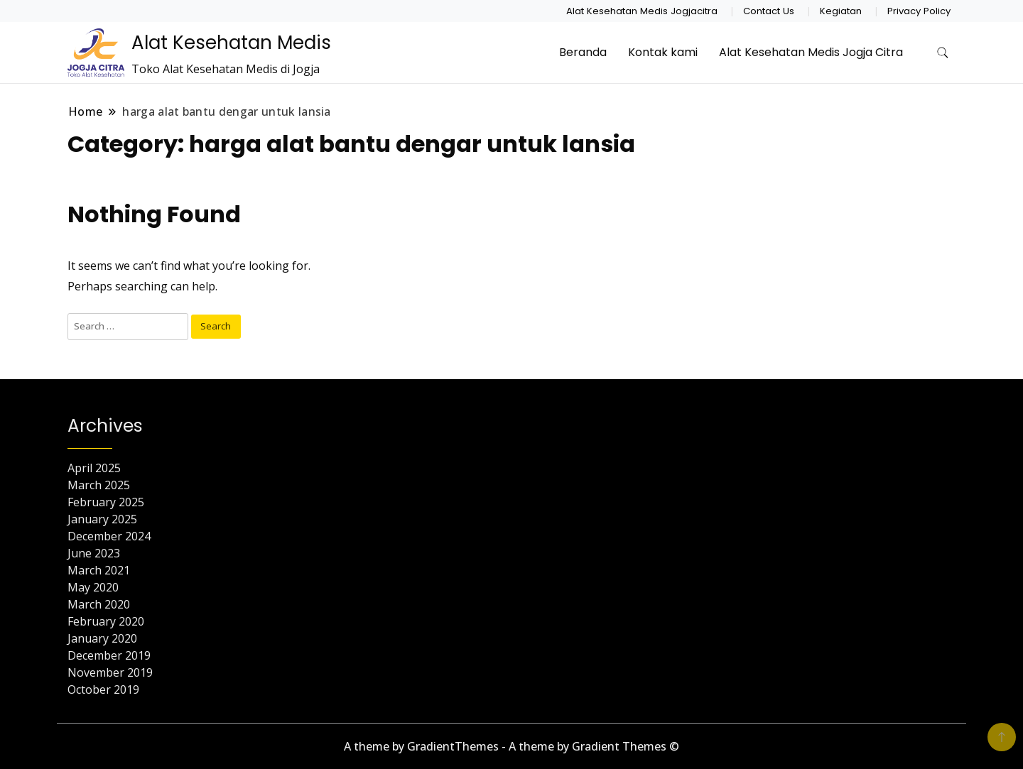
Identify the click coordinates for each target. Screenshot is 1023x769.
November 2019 (110, 672)
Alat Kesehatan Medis (231, 42)
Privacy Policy (919, 11)
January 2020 (102, 638)
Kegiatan (841, 11)
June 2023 (93, 553)
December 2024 (109, 536)
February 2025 (105, 502)
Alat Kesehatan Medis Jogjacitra (642, 11)
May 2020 (93, 587)
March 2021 (98, 570)
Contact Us (768, 11)
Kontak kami (663, 52)
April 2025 (94, 468)
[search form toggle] (943, 53)
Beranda (583, 52)
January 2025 (102, 519)
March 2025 (98, 485)
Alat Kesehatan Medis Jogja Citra (811, 52)
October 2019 (103, 689)
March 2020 (98, 604)
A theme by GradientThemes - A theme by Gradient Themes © (511, 746)
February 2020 (105, 621)
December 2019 (109, 655)
